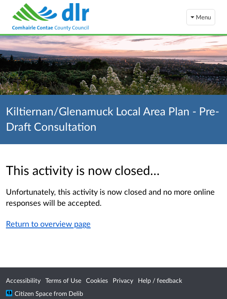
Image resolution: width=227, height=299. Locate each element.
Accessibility (23, 280)
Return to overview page (48, 223)
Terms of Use (63, 280)
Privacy (123, 280)
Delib (76, 293)
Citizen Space (33, 293)
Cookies (97, 280)
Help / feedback (160, 280)
